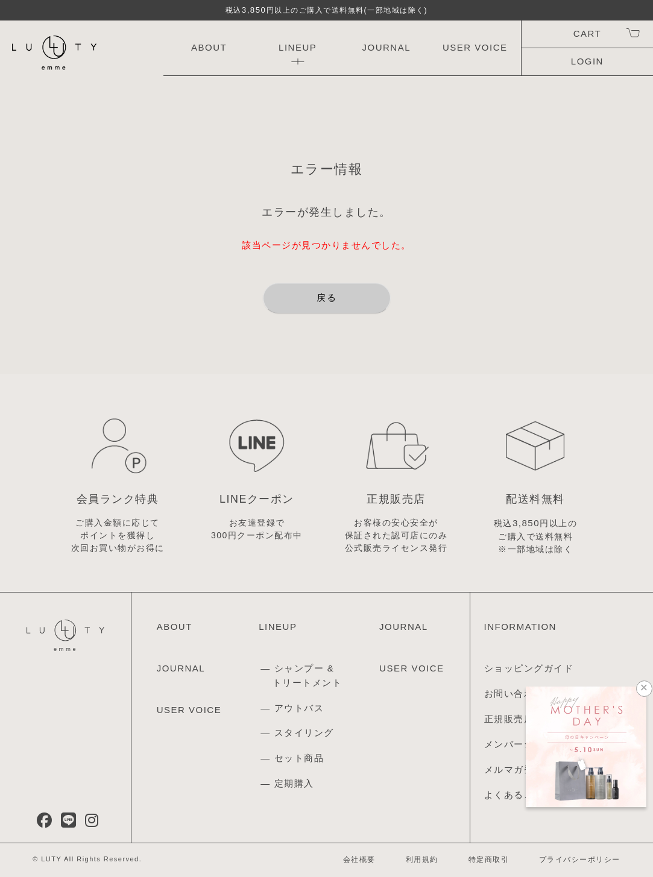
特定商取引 (488, 859)
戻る (326, 297)
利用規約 (422, 859)
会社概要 (359, 859)
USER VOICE (475, 47)
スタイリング (304, 733)
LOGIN (587, 61)
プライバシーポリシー (579, 859)
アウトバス (299, 708)
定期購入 (294, 783)
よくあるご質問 (519, 795)
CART (587, 33)
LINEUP (298, 47)
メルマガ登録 (514, 769)
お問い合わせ (514, 693)
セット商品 (299, 758)
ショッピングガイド (529, 668)
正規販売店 (509, 719)
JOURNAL (386, 47)
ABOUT (209, 47)
